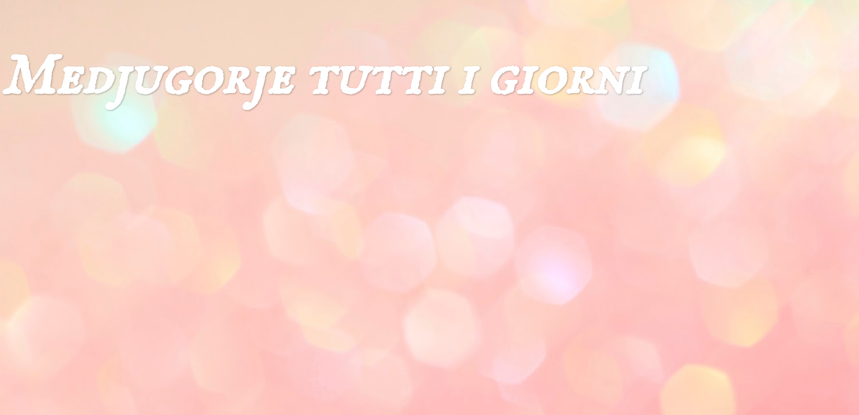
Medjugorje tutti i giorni (321, 78)
